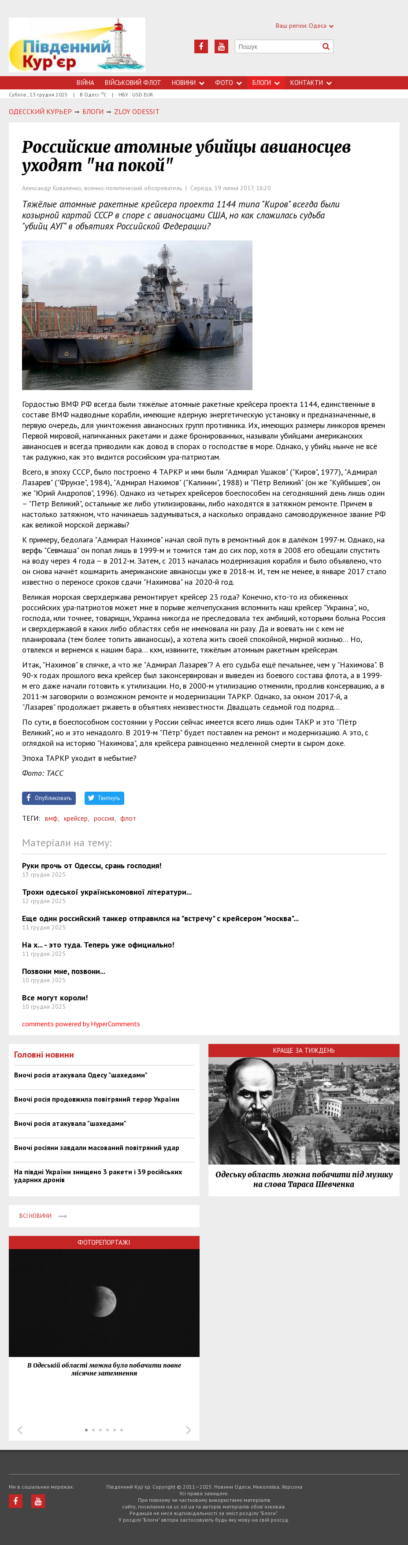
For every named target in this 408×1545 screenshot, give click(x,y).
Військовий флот (133, 82)
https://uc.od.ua (77, 47)
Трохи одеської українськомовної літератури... (107, 892)
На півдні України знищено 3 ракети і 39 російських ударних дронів (98, 1175)
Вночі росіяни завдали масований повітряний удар (96, 1147)
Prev (20, 1430)
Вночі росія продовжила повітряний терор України (96, 1099)
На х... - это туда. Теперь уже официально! (98, 945)
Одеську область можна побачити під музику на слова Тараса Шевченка (304, 1179)
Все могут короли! (55, 997)
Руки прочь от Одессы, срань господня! (91, 865)
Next (188, 1430)
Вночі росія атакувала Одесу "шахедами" (81, 1074)
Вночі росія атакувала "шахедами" (70, 1123)
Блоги (266, 82)
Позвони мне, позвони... (63, 971)
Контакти (311, 82)
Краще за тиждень (304, 1050)
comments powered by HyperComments (81, 1023)
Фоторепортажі (104, 1242)
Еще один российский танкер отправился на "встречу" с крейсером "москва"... (160, 918)
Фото (228, 82)
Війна (85, 82)
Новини (188, 82)
